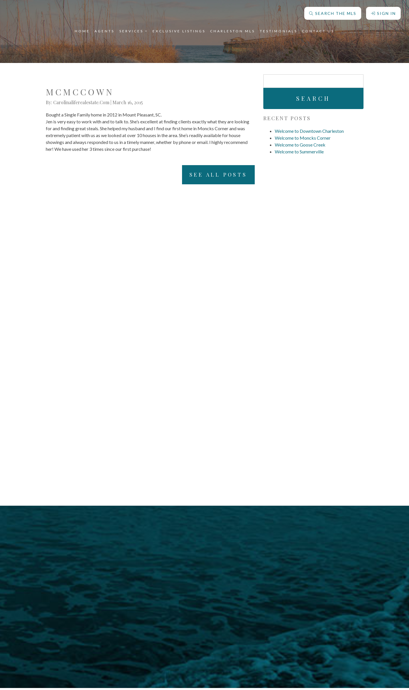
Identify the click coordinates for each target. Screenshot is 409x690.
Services (133, 30)
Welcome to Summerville (299, 151)
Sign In (383, 12)
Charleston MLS (232, 30)
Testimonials (278, 30)
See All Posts (212, 175)
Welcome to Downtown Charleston (309, 131)
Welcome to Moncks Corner (303, 138)
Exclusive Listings (179, 30)
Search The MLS (332, 12)
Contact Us (318, 30)
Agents (104, 30)
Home (82, 30)
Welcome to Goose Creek (300, 144)
